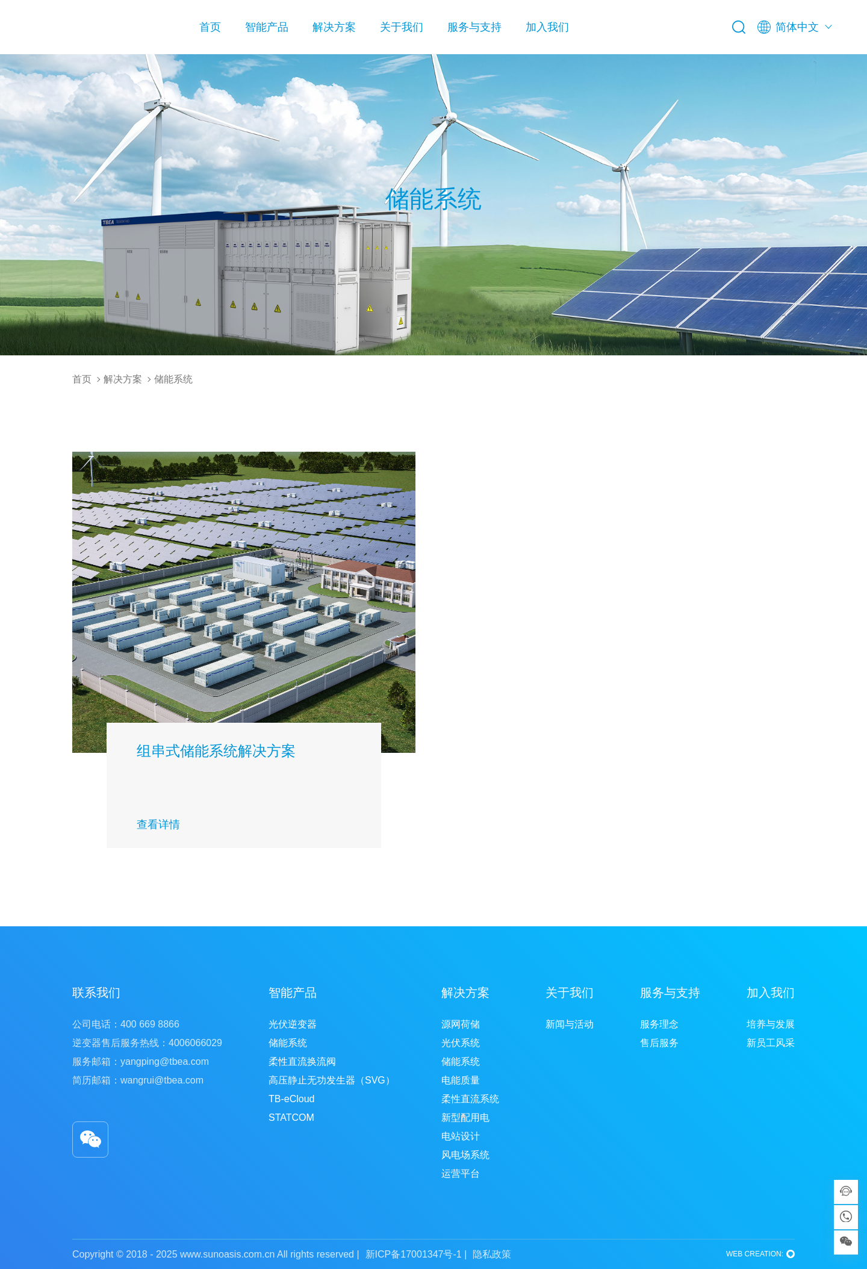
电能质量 (460, 1080)
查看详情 (158, 824)
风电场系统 (465, 1155)
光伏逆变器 (293, 1024)
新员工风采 (771, 1043)
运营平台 (460, 1173)
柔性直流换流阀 (302, 1061)
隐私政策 (492, 1254)
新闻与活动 (569, 1024)
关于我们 (401, 27)
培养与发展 (771, 1024)
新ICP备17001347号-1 (413, 1254)
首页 (210, 27)
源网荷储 (460, 1024)
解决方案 (334, 27)
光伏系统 (460, 1043)
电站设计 (460, 1136)
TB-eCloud (291, 1099)
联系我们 (96, 992)
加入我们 (547, 27)
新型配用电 (465, 1117)
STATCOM (291, 1117)
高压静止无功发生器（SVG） (332, 1080)
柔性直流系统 (470, 1099)
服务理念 (659, 1024)
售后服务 (659, 1043)
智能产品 (266, 27)
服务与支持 (474, 27)
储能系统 (173, 379)
